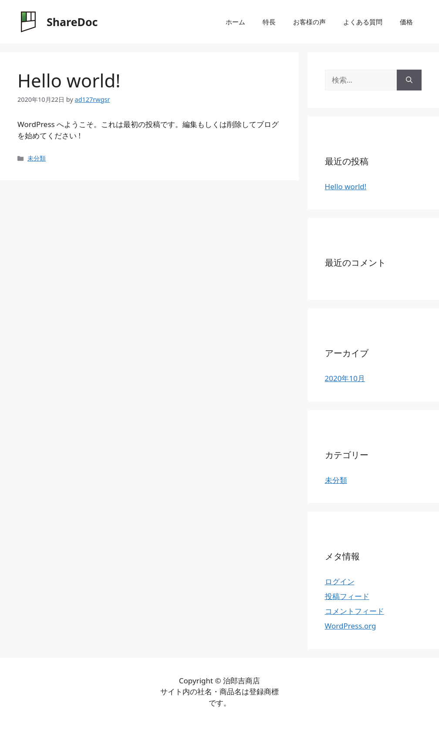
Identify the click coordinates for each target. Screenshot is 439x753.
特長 (269, 21)
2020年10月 (345, 378)
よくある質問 (362, 21)
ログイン (340, 581)
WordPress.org (350, 626)
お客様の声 (309, 21)
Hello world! (346, 186)
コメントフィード (354, 611)
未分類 (36, 158)
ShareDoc (72, 21)
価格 (406, 21)
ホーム (235, 21)
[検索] (409, 80)
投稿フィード (347, 596)
